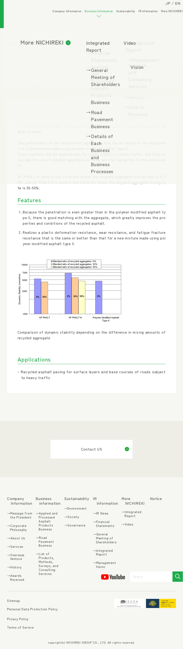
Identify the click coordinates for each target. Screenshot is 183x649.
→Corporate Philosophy (17, 528)
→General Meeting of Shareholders (105, 538)
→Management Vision (104, 565)
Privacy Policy (18, 619)
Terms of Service (20, 627)
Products (150, 38)
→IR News (100, 513)
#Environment (69, 86)
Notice (156, 498)
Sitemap (13, 601)
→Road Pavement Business (45, 542)
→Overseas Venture (15, 557)
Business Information (94, 21)
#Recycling (101, 86)
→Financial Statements (103, 524)
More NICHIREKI (167, 19)
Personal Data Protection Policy (32, 609)
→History (14, 567)
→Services (15, 547)
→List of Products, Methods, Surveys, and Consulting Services (47, 564)
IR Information (143, 19)
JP (163, 7)
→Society (71, 517)
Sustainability (121, 19)
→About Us (16, 538)
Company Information (62, 19)
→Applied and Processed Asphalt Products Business (47, 521)
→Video (127, 524)
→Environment (75, 509)
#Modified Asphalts (28, 86)
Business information (48, 501)
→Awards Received (15, 578)
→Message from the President (19, 515)
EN (173, 7)
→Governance (75, 525)
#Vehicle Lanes (134, 86)
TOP (10, 38)
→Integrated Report (103, 553)
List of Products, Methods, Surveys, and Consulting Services (96, 38)
